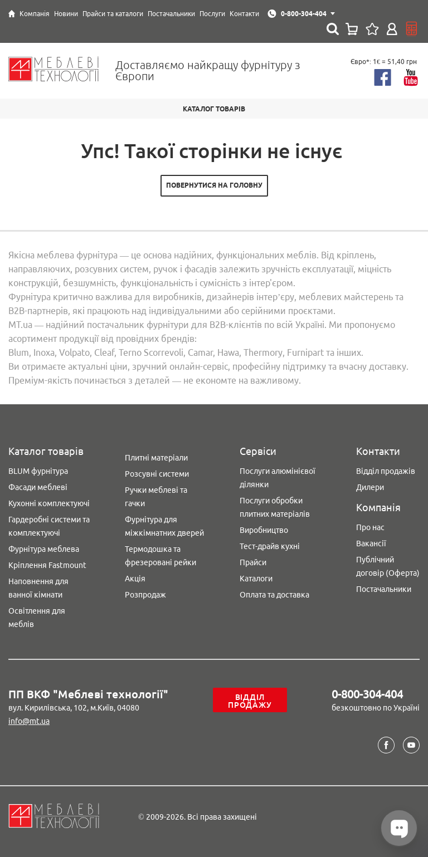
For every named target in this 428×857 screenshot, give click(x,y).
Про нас (370, 527)
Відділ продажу (249, 701)
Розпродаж (145, 594)
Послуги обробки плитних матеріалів (275, 507)
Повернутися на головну (214, 185)
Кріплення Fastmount (47, 565)
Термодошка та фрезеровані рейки (160, 556)
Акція (135, 578)
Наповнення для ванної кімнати (38, 588)
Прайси (253, 562)
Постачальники (383, 589)
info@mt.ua (29, 721)
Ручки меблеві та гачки (156, 497)
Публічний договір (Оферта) (388, 566)
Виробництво (264, 530)
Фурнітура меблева (43, 549)
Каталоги (256, 578)
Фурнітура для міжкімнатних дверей (164, 526)
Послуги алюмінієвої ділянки (277, 478)
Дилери (370, 487)
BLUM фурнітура (38, 471)
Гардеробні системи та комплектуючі (49, 526)
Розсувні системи (157, 473)
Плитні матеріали (156, 457)
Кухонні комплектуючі (49, 503)
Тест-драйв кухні (270, 546)
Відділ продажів (385, 471)
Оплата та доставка (274, 594)
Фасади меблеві (37, 487)
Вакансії (371, 543)
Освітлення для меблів (36, 617)
